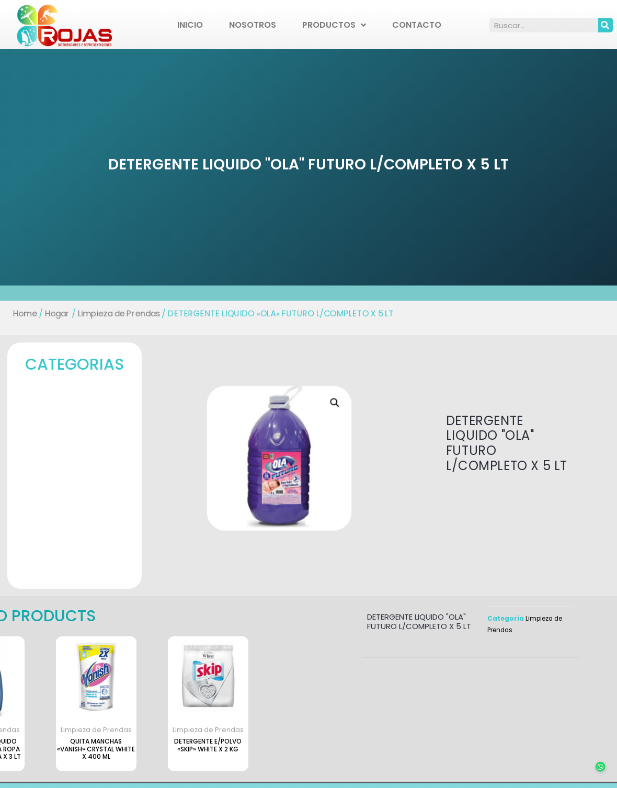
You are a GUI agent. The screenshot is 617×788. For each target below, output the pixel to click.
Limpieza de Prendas (115, 313)
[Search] (605, 25)
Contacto (416, 25)
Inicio (190, 25)
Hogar (53, 313)
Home (21, 313)
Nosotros (252, 25)
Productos (334, 25)
